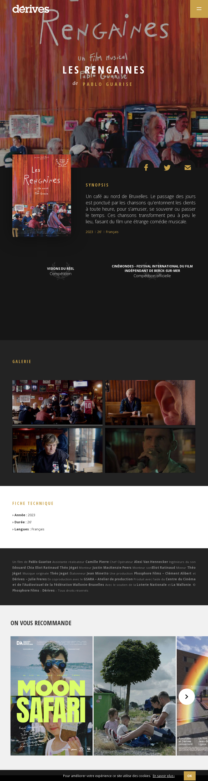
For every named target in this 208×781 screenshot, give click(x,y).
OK (189, 776)
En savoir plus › (164, 776)
